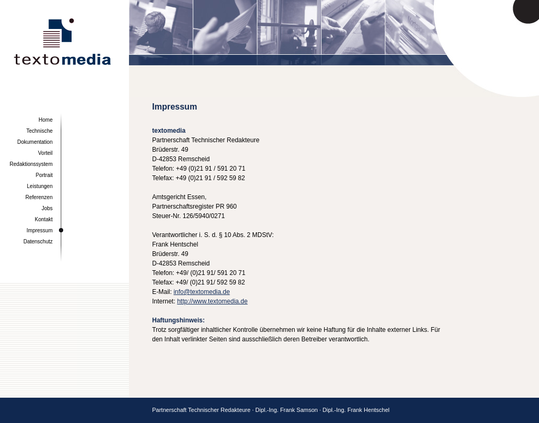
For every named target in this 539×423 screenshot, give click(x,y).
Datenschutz (38, 241)
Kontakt (44, 219)
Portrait (44, 175)
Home (45, 120)
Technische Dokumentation (35, 136)
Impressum (40, 230)
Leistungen (40, 186)
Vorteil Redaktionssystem (31, 158)
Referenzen (39, 197)
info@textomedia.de (202, 292)
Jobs (47, 208)
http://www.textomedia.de (212, 301)
